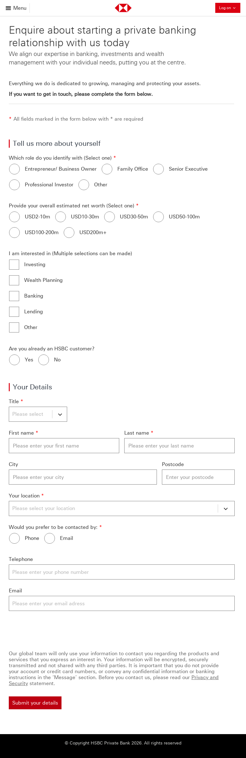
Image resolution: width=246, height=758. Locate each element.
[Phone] (14, 538)
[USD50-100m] (158, 216)
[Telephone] (122, 571)
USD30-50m (134, 217)
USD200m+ (93, 232)
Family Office (132, 169)
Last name (136, 433)
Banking (33, 296)
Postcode (173, 464)
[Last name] (179, 445)
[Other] (83, 184)
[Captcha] (122, 629)
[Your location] (122, 508)
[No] (43, 359)
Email (66, 538)
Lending (33, 312)
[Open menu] (16, 8)
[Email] (49, 538)
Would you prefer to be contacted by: (53, 527)
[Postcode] (198, 477)
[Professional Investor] (14, 184)
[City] (83, 477)
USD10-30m (85, 217)
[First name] (64, 445)
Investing (34, 264)
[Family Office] (107, 169)
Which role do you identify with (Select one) (60, 158)
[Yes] (14, 359)
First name (21, 433)
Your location (24, 496)
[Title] (38, 414)
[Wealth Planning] (14, 280)
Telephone (21, 559)
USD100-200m (42, 232)
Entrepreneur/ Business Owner (61, 169)
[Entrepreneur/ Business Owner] (14, 169)
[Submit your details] (35, 702)
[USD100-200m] (14, 232)
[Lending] (14, 312)
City (13, 464)
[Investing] (14, 265)
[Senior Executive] (158, 169)
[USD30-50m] (109, 216)
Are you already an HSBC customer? (51, 349)
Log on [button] (229, 7)
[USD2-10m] (14, 216)
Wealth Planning (43, 280)
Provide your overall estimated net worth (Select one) (71, 206)
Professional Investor (49, 185)
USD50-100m (184, 217)
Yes (29, 360)
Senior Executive (188, 169)
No (57, 360)
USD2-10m (37, 217)
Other (100, 185)
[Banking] (14, 296)
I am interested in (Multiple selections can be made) (70, 253)
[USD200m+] (69, 232)
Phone (32, 538)
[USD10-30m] (60, 216)
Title (14, 401)
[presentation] (56, 629)
